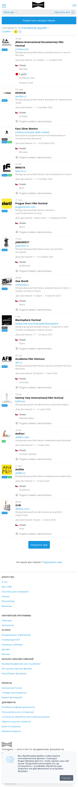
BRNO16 (20, 167)
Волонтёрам (8, 601)
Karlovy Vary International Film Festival (39, 397)
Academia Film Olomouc (30, 358)
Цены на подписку (11, 726)
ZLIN (18, 505)
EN (74, 5)
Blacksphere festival (28, 320)
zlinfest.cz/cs (22, 508)
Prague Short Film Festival (31, 203)
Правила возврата (11, 731)
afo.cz (18, 362)
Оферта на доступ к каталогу (16, 721)
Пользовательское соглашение (18, 712)
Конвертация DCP (11, 639)
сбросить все (64, 12)
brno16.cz (20, 171)
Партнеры (7, 620)
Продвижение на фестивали (16, 635)
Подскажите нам (52, 562)
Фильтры (9, 12)
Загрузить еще (39, 544)
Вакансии (7, 606)
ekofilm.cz (20, 96)
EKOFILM (20, 92)
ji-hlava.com (22, 49)
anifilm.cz (20, 473)
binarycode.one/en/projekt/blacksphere (37, 323)
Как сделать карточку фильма (17, 668)
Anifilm (19, 469)
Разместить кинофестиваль (39, 20)
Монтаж (6, 654)
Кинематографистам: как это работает (21, 663)
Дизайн (6, 649)
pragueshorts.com (25, 207)
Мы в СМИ (7, 586)
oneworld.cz (22, 284)
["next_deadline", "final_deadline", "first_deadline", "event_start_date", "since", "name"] (37, 28)
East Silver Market (26, 128)
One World (21, 281)
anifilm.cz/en (22, 437)
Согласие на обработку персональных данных (26, 716)
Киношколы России (12, 687)
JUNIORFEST (22, 242)
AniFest (20, 433)
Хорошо (66, 778)
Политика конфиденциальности (18, 707)
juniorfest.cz (22, 245)
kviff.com (20, 401)
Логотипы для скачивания (15, 591)
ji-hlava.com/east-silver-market (32, 132)
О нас (5, 582)
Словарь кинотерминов (14, 692)
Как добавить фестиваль (14, 673)
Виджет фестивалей (12, 697)
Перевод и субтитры (12, 644)
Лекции (5, 596)
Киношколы (8, 625)
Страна (6, 31)
